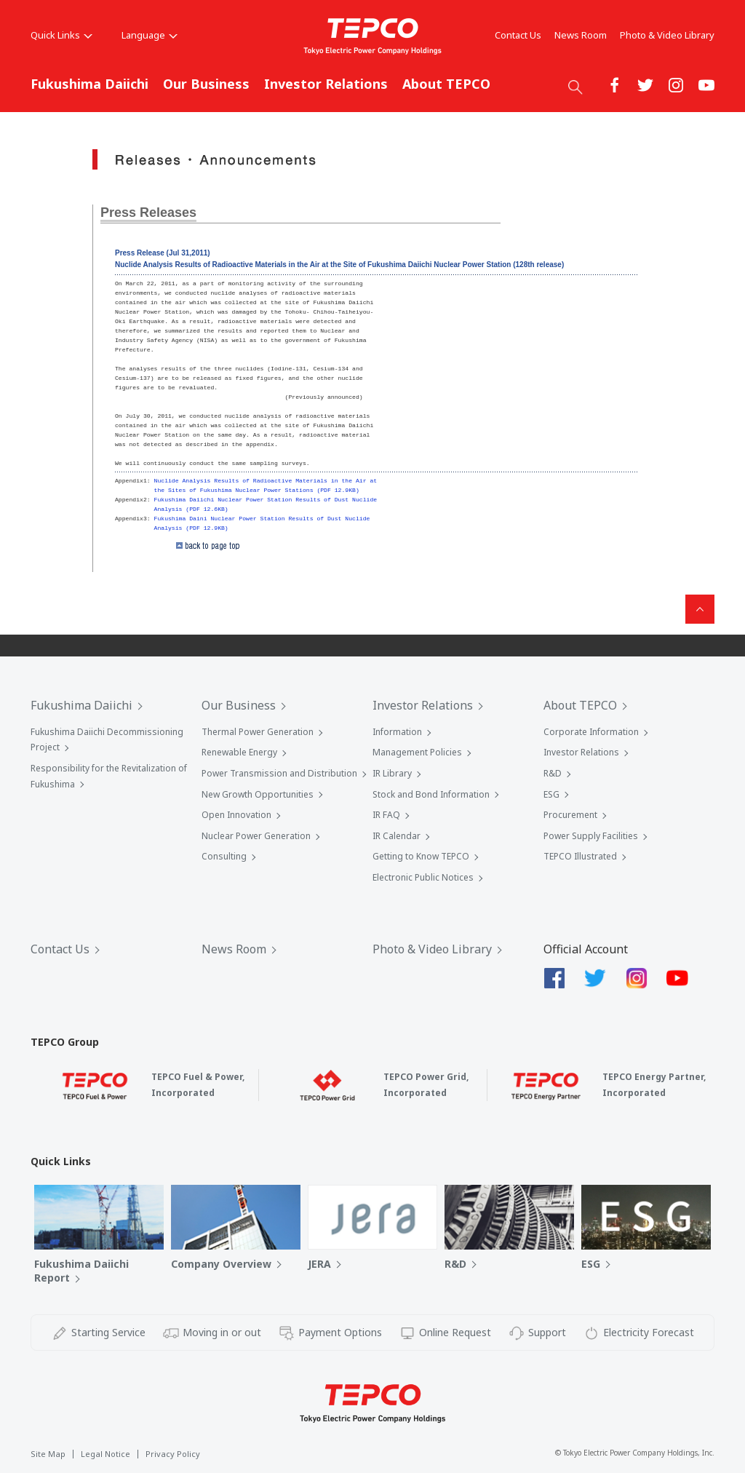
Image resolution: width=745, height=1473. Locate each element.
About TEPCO (446, 83)
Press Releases (148, 212)
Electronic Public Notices (423, 877)
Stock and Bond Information (431, 794)
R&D (552, 773)
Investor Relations (326, 83)
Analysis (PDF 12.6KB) (191, 509)
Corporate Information (591, 732)
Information (397, 732)
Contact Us (518, 34)
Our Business (206, 83)
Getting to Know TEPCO (420, 856)
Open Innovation (236, 815)
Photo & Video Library (667, 34)
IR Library (392, 773)
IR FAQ (386, 815)
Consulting (224, 856)
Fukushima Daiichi (89, 83)
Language (149, 34)
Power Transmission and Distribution (279, 773)
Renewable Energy (239, 752)
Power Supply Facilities (590, 836)
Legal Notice (105, 1453)
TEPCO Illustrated (580, 856)
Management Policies (417, 752)
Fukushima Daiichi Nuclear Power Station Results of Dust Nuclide (266, 500)
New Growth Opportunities (258, 794)
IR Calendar (396, 836)
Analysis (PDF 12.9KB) (191, 528)
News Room (580, 34)
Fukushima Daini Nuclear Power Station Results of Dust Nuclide (262, 519)
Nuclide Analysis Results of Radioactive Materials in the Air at (266, 481)
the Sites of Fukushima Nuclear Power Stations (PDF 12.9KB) (256, 490)
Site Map (48, 1453)
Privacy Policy (173, 1453)
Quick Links (61, 34)
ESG (551, 794)
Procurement (570, 815)
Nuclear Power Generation (256, 836)
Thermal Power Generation (258, 732)
